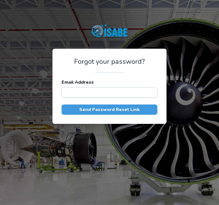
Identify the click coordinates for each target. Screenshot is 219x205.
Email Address (78, 82)
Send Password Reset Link (109, 109)
